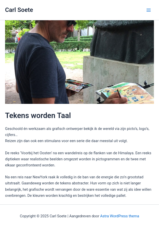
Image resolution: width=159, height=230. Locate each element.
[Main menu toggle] (148, 10)
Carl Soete (19, 9)
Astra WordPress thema (119, 216)
